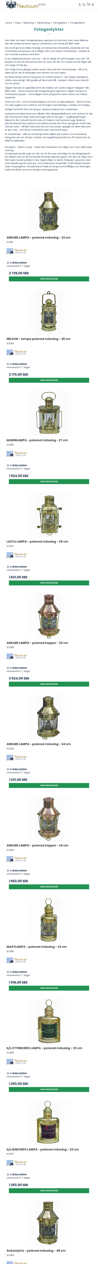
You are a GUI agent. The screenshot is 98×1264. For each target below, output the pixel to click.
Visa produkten (49, 279)
